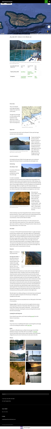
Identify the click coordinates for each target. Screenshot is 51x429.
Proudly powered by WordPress (7, 424)
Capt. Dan (29, 325)
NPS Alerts (36, 77)
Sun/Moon (23, 71)
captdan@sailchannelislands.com (9, 419)
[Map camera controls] (49, 26)
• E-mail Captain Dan (6, 401)
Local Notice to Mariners (23, 77)
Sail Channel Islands (7, 1)
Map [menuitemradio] (3, 3)
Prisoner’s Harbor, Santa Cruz (30, 73)
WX (35, 71)
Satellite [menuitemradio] (8, 3)
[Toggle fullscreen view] (49, 3)
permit (32, 316)
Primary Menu (49, 1)
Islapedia (35, 331)
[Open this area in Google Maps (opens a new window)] (2, 33)
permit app (30, 76)
